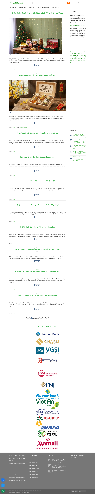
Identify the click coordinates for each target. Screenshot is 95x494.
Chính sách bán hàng (33, 474)
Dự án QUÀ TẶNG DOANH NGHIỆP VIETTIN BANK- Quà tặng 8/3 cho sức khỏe (79, 141)
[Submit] (68, 3)
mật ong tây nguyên (22, 127)
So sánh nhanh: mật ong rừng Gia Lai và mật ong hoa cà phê (37, 249)
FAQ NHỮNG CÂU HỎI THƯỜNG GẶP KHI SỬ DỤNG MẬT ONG (29, 490)
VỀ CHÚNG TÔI (56, 7)
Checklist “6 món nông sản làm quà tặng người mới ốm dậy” (37, 271)
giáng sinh (24, 69)
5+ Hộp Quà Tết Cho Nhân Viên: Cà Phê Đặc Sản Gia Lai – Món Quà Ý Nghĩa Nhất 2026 (79, 158)
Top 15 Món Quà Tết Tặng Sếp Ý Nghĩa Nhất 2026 (37, 75)
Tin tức (39, 11)
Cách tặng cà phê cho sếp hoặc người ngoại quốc (37, 157)
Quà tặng (35, 11)
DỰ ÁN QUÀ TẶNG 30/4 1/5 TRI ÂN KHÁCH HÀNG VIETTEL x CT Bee (79, 152)
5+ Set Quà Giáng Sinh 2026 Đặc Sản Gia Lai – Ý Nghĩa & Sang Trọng (37, 13)
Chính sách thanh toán (33, 477)
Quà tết (27, 127)
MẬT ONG (32, 7)
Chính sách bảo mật (33, 462)
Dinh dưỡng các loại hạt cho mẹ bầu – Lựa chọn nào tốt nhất (79, 147)
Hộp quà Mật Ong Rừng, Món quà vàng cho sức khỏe (37, 295)
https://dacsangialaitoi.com (19, 477)
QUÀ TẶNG (22, 7)
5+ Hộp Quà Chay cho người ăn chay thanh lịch (37, 227)
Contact (14, 490)
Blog (10, 490)
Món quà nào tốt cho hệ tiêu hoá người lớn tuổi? (37, 181)
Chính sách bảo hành (33, 471)
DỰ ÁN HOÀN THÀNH (43, 7)
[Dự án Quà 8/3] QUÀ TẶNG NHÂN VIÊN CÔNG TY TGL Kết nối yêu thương (79, 135)
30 (46, 318)
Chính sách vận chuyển (34, 468)
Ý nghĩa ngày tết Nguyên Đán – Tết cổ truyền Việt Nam (37, 133)
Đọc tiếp (37, 65)
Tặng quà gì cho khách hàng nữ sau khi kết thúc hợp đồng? (37, 205)
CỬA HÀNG (13, 7)
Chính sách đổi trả (33, 465)
